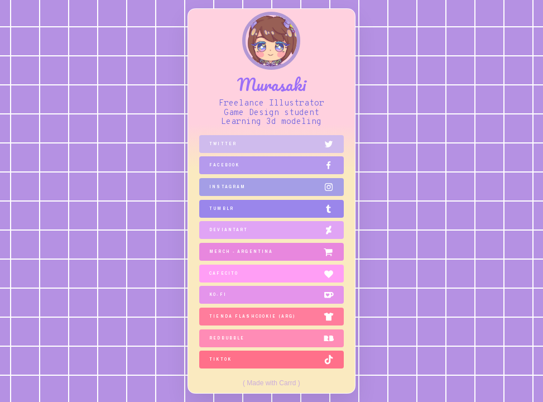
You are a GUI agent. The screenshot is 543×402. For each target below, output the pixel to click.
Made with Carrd (271, 383)
